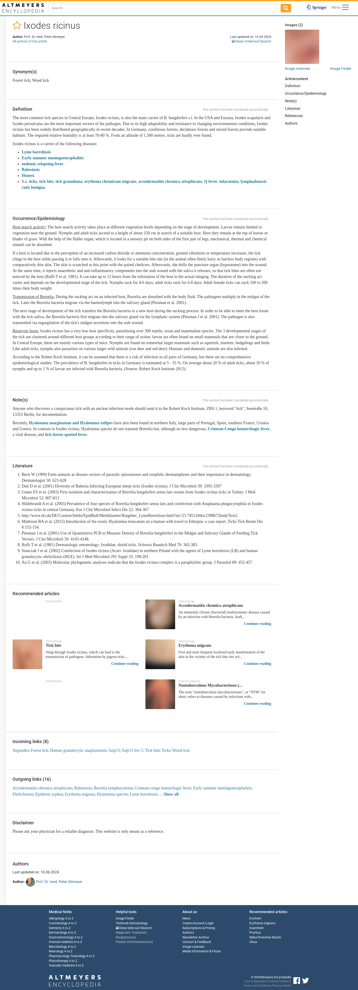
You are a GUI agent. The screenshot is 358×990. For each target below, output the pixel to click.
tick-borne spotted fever (66, 434)
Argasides (21, 750)
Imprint (286, 985)
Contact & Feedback (196, 942)
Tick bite (152, 750)
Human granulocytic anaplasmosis (78, 750)
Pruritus (255, 933)
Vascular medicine (62, 965)
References (294, 116)
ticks (33, 181)
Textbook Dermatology (132, 923)
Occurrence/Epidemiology (305, 93)
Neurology (56, 951)
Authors (291, 123)
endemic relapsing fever (42, 164)
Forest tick (39, 750)
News (186, 918)
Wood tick (180, 750)
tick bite (46, 181)
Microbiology (58, 947)
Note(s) (291, 101)
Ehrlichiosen (23, 794)
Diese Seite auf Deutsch (134, 928)
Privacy (276, 985)
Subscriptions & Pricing (198, 928)
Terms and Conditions (257, 985)
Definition (292, 86)
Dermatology (58, 933)
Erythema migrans (80, 794)
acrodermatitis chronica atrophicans (170, 181)
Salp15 (114, 750)
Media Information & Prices (201, 951)
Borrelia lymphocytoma (113, 788)
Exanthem (256, 928)
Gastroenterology (61, 937)
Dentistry (55, 928)
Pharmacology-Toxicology (67, 956)
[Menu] (345, 8)
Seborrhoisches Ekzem (265, 937)
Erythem (255, 918)
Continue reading (257, 624)
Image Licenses (193, 947)
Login (210, 923)
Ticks (165, 750)
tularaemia (229, 181)
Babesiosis (31, 169)
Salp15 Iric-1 (132, 750)
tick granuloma (68, 181)
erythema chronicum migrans (110, 181)
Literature (292, 108)
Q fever (210, 181)
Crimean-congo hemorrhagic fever (162, 788)
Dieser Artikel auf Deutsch (251, 41)
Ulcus (253, 942)
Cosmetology (58, 923)
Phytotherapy (58, 961)
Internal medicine (61, 942)
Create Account (193, 923)
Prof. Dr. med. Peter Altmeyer (54, 882)
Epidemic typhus (49, 794)
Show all (171, 794)
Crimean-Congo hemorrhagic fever (239, 429)
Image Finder (340, 68)
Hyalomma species (112, 794)
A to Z (69, 918)
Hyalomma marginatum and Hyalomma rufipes (71, 423)
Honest (28, 175)
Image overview (297, 68)
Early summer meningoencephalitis (53, 158)
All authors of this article (30, 41)
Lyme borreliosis (36, 152)
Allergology (57, 918)
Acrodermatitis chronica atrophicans (42, 788)
